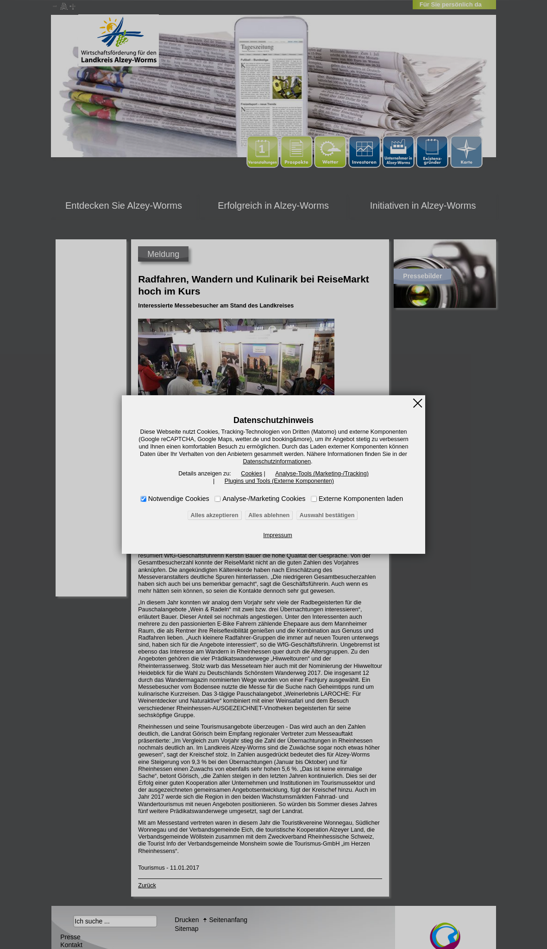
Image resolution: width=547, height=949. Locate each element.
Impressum (277, 535)
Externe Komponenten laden (361, 498)
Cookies (253, 473)
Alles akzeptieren (216, 515)
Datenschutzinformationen (277, 461)
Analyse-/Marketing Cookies (263, 498)
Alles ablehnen (269, 515)
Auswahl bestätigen (325, 515)
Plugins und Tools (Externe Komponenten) (279, 481)
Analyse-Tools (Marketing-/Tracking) (320, 473)
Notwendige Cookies (178, 498)
